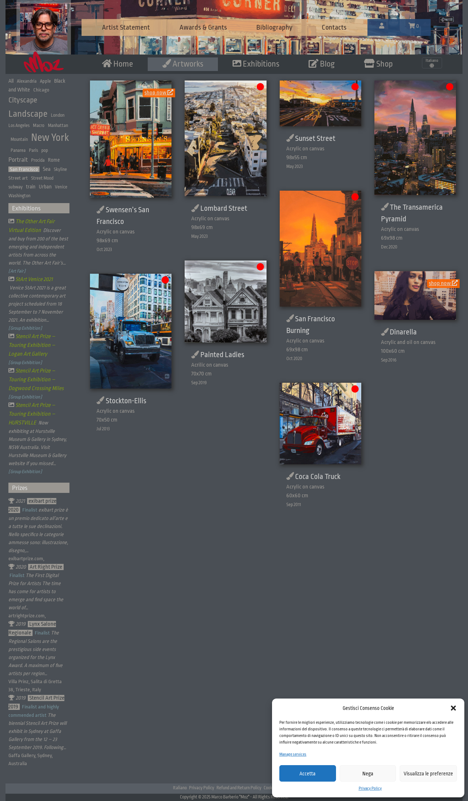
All (11, 81)
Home (117, 64)
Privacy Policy (370, 788)
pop (44, 150)
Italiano (180, 787)
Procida (38, 160)
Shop (378, 64)
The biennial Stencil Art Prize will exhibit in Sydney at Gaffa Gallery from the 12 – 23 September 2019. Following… (37, 731)
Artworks (182, 64)
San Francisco (24, 169)
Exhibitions (256, 64)
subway (15, 187)
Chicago (41, 90)
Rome (54, 160)
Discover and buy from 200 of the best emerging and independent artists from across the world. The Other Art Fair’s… (38, 247)
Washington (19, 195)
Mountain (19, 139)
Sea (46, 169)
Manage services (292, 754)
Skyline (60, 169)
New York (50, 137)
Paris (33, 150)
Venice (61, 187)
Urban (45, 187)
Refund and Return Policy (238, 787)
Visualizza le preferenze (428, 773)
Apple (45, 81)
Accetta (307, 773)
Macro (39, 125)
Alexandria (27, 81)
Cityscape (22, 100)
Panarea (18, 150)
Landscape (28, 114)
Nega (367, 773)
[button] (453, 708)
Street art (18, 178)
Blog (322, 64)
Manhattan (58, 125)
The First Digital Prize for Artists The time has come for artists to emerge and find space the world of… (35, 591)
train (30, 187)
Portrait (18, 159)
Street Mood (42, 178)
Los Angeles (19, 125)
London (58, 115)
